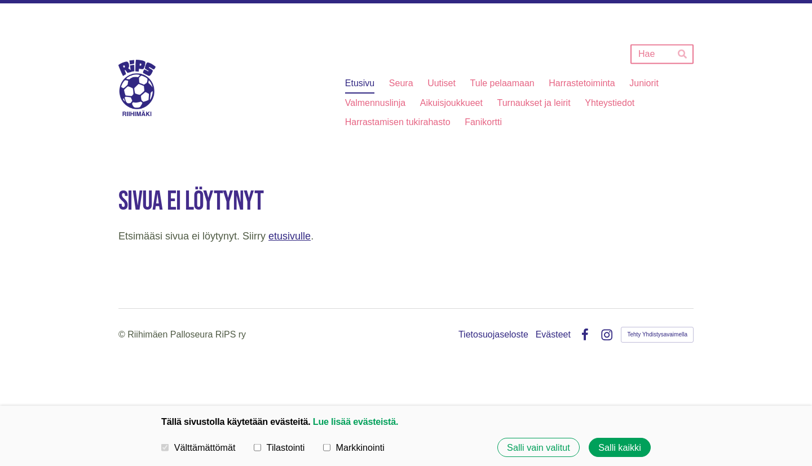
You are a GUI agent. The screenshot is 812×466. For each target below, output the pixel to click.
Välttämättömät (198, 447)
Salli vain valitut (538, 447)
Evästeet (553, 334)
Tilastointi (279, 447)
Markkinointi (354, 447)
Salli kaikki (619, 447)
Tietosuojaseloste (493, 334)
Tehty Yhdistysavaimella (657, 334)
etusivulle (289, 236)
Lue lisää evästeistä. (355, 421)
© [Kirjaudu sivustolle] (122, 334)
